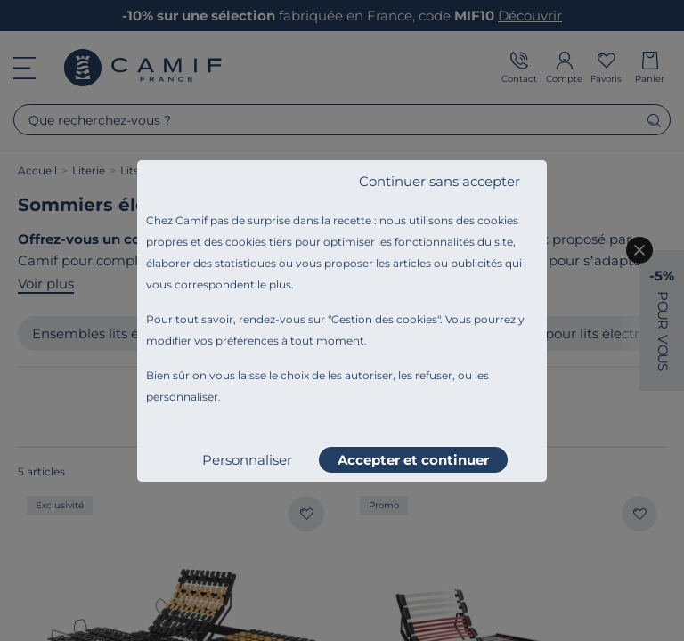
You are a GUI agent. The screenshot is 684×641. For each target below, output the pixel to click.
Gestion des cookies (384, 319)
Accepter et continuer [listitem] (413, 459)
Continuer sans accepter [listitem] (439, 181)
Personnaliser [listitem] (247, 459)
